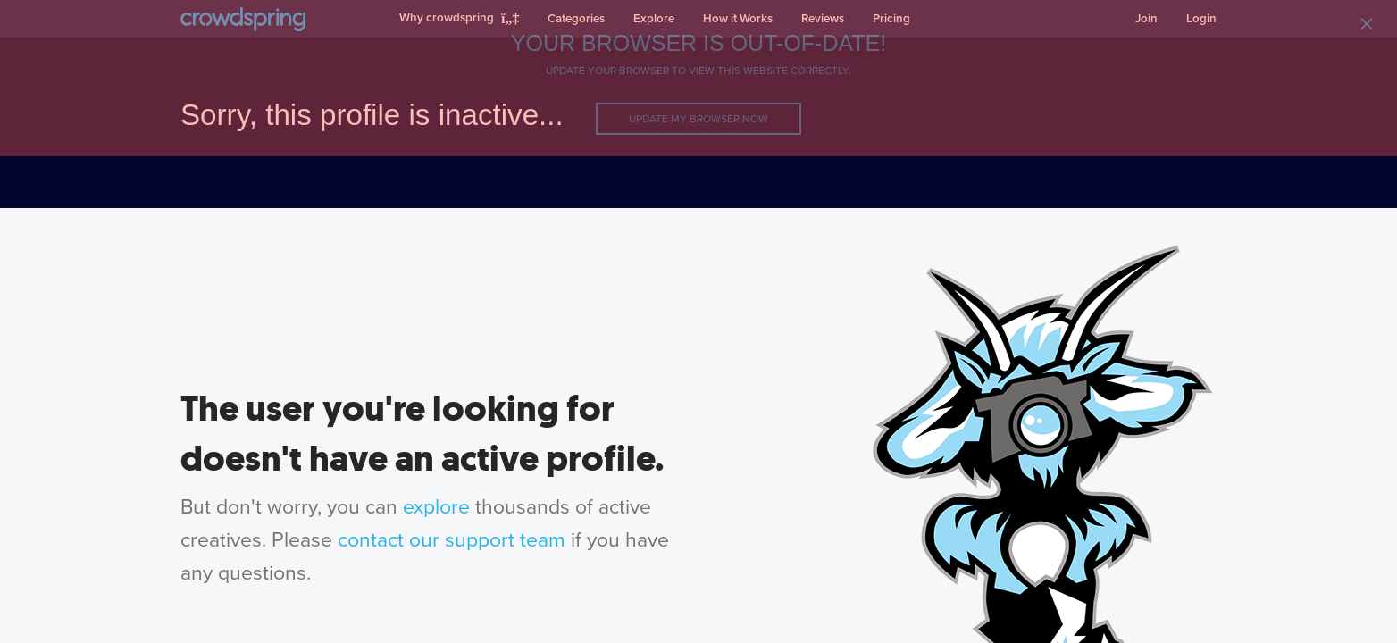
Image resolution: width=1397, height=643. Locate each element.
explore (436, 507)
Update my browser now (698, 119)
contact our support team (451, 540)
